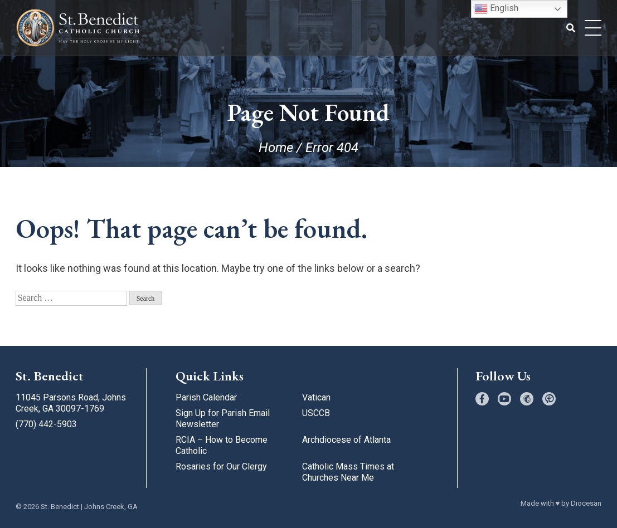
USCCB (316, 413)
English (496, 9)
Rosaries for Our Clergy (221, 466)
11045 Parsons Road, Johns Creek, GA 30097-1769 (71, 403)
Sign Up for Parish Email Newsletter (223, 418)
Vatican (316, 397)
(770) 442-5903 (46, 424)
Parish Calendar (206, 397)
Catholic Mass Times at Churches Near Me (348, 472)
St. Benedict (60, 506)
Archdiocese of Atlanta (346, 439)
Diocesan (586, 503)
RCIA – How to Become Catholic (222, 445)
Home (276, 147)
